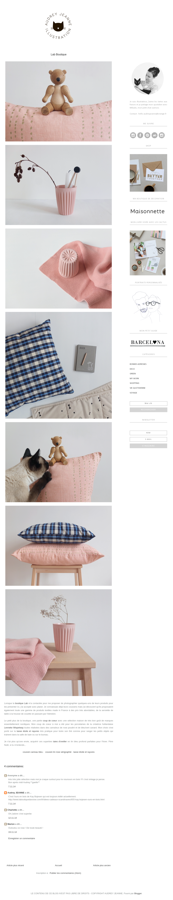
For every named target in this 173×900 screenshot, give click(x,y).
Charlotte (12, 810)
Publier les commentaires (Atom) (65, 873)
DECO (132, 369)
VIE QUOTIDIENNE (137, 388)
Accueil (58, 865)
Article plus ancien (102, 865)
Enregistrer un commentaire (21, 838)
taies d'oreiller (60, 741)
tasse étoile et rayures (28, 731)
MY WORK (134, 378)
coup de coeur (50, 720)
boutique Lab (21, 703)
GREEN (133, 374)
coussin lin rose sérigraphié (58, 752)
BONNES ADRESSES (138, 364)
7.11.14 (11, 786)
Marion (11, 824)
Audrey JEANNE (15, 792)
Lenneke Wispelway (13, 727)
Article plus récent (15, 865)
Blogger (138, 893)
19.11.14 (12, 832)
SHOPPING (134, 383)
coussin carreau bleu (33, 752)
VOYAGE (133, 393)
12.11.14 (12, 818)
